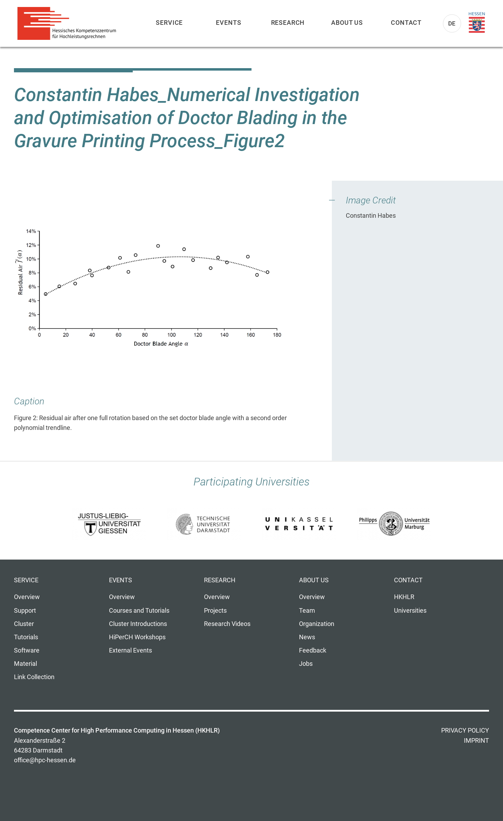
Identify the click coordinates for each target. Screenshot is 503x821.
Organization (316, 623)
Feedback (312, 650)
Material (25, 663)
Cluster (24, 623)
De (452, 23)
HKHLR (404, 596)
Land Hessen (477, 22)
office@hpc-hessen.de (45, 760)
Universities (410, 610)
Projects (215, 610)
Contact (406, 22)
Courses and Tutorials (139, 610)
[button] (153, 287)
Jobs (306, 663)
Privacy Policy (465, 730)
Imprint (476, 740)
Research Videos (227, 623)
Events (228, 22)
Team (307, 610)
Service (169, 22)
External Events (130, 650)
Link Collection (34, 677)
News (307, 637)
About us (347, 22)
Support (25, 610)
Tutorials (26, 637)
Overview (27, 596)
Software (26, 650)
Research (288, 22)
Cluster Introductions (138, 623)
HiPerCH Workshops (137, 637)
